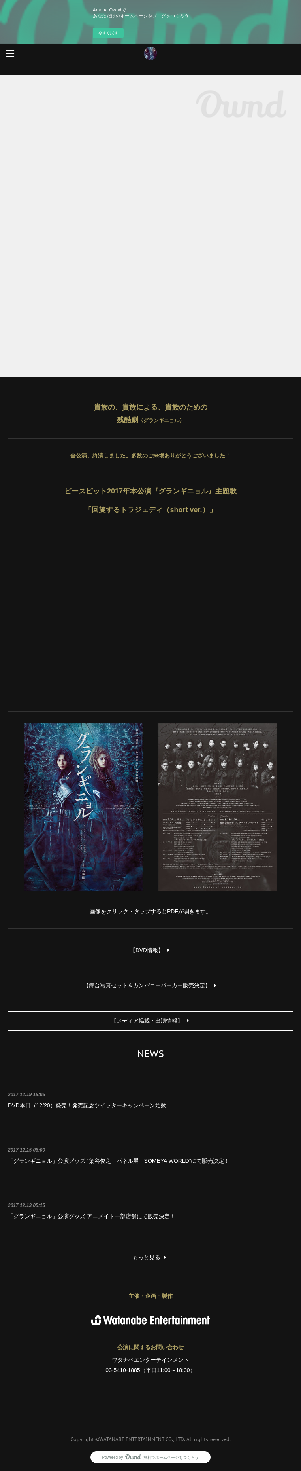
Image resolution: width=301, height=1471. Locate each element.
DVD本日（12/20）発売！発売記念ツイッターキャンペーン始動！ (90, 1105)
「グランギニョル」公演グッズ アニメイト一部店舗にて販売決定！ (91, 1216)
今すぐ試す (108, 33)
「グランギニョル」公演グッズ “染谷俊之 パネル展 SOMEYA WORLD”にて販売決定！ (119, 1161)
